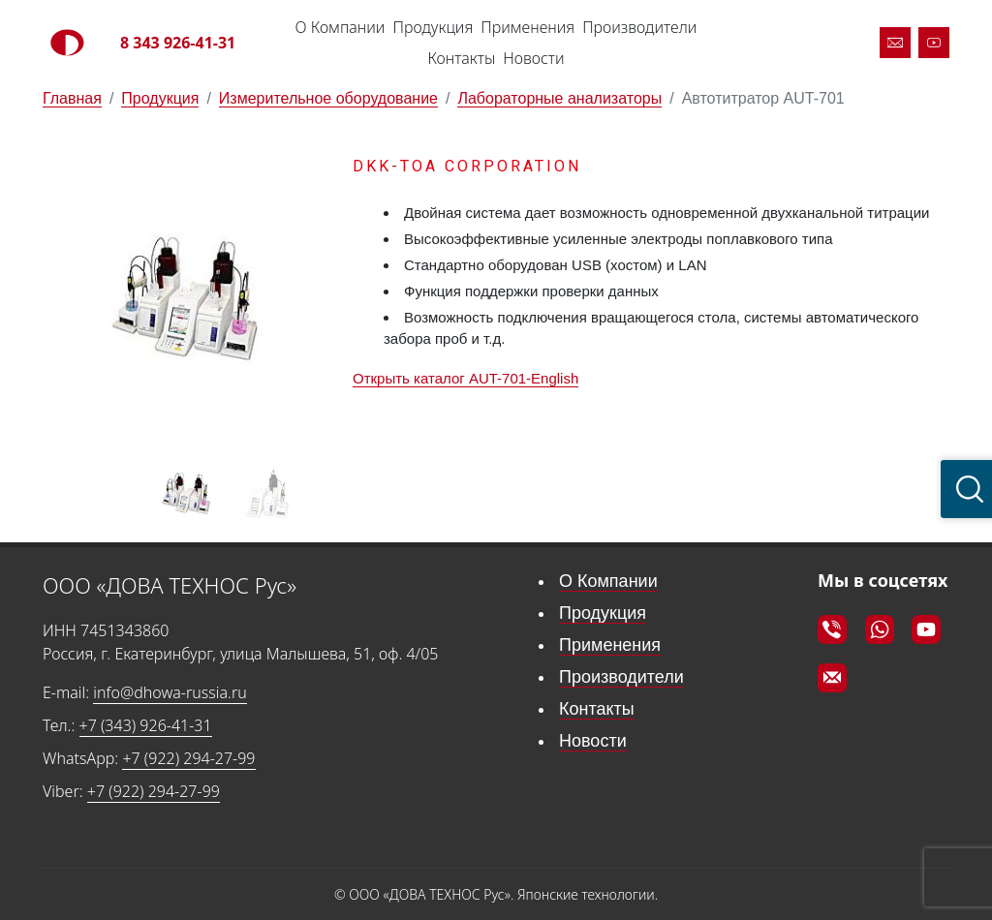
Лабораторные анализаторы (559, 98)
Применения (527, 27)
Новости (533, 58)
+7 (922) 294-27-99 (188, 758)
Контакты (461, 58)
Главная (72, 98)
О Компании (340, 27)
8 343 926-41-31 (177, 42)
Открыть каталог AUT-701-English (465, 378)
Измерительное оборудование (328, 98)
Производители (639, 27)
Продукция (432, 27)
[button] (307, 300)
